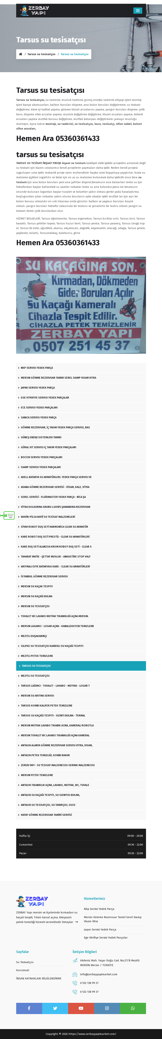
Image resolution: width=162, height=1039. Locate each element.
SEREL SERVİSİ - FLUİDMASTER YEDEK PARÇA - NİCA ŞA (52, 497)
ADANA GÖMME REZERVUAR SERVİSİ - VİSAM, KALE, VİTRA (53, 487)
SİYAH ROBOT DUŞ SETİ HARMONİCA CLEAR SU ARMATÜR (53, 526)
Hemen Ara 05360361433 (58, 138)
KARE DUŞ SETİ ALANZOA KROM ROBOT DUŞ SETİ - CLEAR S (55, 546)
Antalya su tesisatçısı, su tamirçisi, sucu (46, 805)
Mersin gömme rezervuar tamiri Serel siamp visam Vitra (57, 377)
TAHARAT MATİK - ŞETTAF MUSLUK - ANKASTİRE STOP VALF (54, 556)
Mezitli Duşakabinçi (32, 636)
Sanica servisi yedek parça (37, 417)
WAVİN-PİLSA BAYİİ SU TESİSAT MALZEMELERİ (46, 516)
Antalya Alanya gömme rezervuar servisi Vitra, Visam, (55, 745)
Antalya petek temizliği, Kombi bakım (44, 755)
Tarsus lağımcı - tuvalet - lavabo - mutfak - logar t (54, 685)
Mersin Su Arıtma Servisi (36, 695)
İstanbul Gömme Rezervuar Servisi (43, 576)
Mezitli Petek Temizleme (35, 656)
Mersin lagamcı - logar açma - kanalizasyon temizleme (56, 626)
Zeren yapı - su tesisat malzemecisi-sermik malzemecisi (56, 765)
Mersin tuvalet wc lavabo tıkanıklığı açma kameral (54, 735)
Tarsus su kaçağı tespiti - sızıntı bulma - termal (51, 715)
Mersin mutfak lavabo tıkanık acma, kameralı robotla (56, 725)
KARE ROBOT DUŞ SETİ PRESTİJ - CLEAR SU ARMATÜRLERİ (54, 536)
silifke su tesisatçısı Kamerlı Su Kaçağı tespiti (50, 646)
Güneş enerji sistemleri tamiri (39, 437)
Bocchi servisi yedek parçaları (40, 457)
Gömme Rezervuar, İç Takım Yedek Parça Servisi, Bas (54, 427)
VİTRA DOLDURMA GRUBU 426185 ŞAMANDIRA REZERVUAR (54, 507)
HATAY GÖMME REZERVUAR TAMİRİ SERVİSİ (45, 815)
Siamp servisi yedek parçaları (39, 467)
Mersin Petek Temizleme (35, 775)
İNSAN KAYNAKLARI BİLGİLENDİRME (38, 978)
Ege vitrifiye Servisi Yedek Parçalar (43, 397)
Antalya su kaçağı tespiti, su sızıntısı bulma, (49, 795)
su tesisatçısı (25, 962)
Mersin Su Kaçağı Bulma (35, 596)
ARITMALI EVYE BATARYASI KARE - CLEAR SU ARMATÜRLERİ (54, 566)
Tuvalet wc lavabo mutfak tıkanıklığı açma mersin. (53, 616)
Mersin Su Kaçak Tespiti (35, 586)
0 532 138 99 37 (89, 983)
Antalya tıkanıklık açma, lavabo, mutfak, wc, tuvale (53, 785)
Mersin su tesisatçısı (33, 606)
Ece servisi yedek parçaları (38, 407)
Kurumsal (22, 970)
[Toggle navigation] (137, 10)
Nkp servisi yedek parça (35, 367)
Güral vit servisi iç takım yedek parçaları (47, 447)
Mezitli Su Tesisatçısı (33, 675)
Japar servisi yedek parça (36, 387)
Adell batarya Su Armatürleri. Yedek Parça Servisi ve (55, 477)
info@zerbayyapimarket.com (98, 974)
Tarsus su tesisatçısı (41, 54)
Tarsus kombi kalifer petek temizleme (45, 705)
